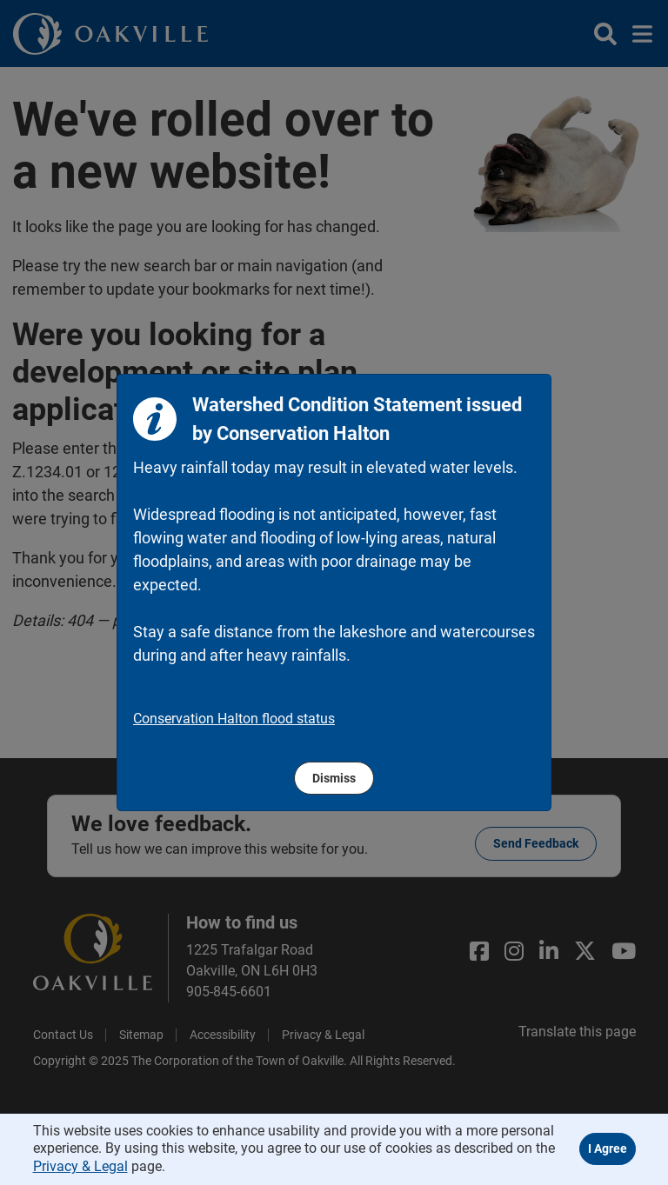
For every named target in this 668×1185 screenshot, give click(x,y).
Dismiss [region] (334, 778)
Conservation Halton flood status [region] (234, 718)
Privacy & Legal (80, 1166)
